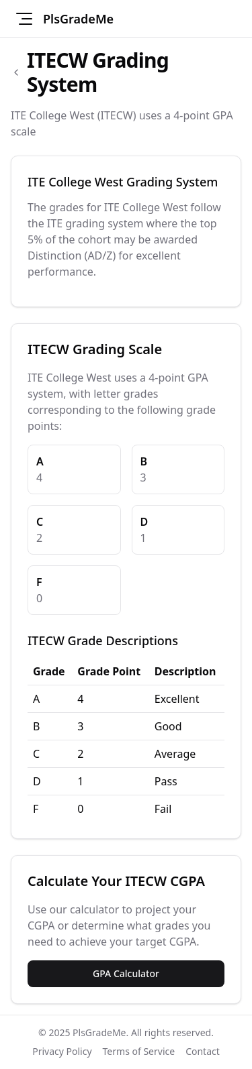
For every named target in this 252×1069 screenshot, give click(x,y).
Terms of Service (139, 1051)
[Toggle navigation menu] (24, 18)
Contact (202, 1051)
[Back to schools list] (16, 72)
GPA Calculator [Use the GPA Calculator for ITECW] (126, 973)
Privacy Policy (61, 1051)
